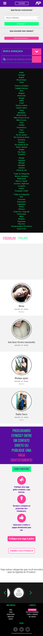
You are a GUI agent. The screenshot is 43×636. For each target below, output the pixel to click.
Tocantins (21, 154)
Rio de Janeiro (21, 135)
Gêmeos (21, 209)
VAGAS (10, 612)
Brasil (21, 72)
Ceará (21, 103)
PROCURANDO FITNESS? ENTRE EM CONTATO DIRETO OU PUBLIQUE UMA (21, 445)
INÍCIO (10, 610)
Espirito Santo (21, 108)
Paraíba (21, 125)
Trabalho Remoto (21, 88)
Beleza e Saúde (21, 181)
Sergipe (21, 149)
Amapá (21, 98)
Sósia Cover (21, 229)
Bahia (21, 101)
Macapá (22, 163)
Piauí (21, 130)
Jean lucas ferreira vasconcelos (21, 342)
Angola (21, 77)
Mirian (21, 306)
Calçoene (21, 160)
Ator (21, 197)
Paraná (21, 132)
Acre (21, 91)
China (21, 82)
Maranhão (21, 113)
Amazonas (21, 96)
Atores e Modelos (21, 176)
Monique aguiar (21, 378)
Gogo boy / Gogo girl (21, 212)
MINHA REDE (11, 617)
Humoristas (21, 214)
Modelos (21, 219)
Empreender (29, 633)
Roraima (21, 142)
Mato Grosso (21, 120)
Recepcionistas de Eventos (21, 226)
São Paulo (21, 152)
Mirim (21, 217)
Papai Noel (22, 221)
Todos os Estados (21, 86)
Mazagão (21, 165)
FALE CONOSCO (32, 617)
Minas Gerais (21, 115)
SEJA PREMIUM (32, 610)
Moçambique (21, 80)
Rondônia (21, 140)
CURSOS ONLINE (11, 614)
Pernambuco (21, 128)
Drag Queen (21, 202)
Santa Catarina (21, 147)
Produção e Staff (21, 191)
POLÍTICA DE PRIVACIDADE (32, 612)
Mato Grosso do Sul (21, 118)
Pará (21, 123)
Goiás (21, 110)
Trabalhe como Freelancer (21, 551)
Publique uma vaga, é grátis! (21, 539)
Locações (21, 186)
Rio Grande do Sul (21, 145)
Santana (21, 168)
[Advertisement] (21, 262)
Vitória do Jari (21, 170)
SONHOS (11, 619)
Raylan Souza (21, 414)
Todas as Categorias (21, 174)
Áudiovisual (21, 179)
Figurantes (21, 204)
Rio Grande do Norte (21, 137)
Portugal (21, 75)
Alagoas (21, 93)
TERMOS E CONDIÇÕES (32, 614)
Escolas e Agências (21, 184)
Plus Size (21, 224)
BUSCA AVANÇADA (13, 51)
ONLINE (23, 238)
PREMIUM (9, 238)
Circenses (21, 199)
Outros (21, 188)
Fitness (21, 207)
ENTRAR (22, 3)
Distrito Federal (21, 105)
